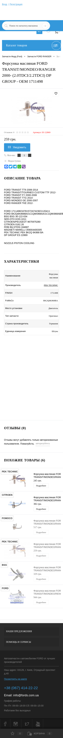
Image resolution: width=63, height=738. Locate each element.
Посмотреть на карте (15, 679)
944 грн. (38, 597)
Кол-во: (11, 155)
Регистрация (16, 4)
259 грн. (38, 550)
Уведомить (17, 147)
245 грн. (38, 480)
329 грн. (38, 574)
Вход (4, 4)
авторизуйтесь (43, 443)
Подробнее (41, 485)
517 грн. (38, 527)
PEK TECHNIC (51, 285)
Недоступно (12, 160)
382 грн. (38, 504)
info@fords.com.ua (26, 695)
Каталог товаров (31, 45)
